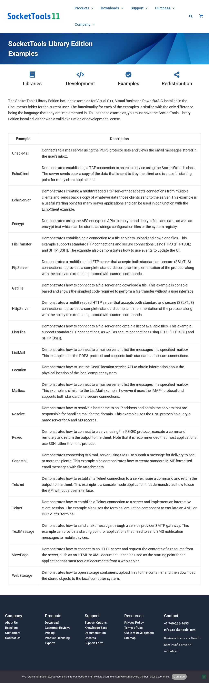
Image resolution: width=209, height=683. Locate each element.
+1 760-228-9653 (176, 623)
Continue (179, 676)
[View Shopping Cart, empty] (201, 16)
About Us (11, 622)
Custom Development (139, 633)
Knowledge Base (96, 628)
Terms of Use (133, 628)
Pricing (50, 633)
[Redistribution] (177, 75)
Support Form (94, 643)
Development (80, 83)
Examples (128, 83)
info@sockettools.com (180, 630)
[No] (204, 677)
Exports (50, 643)
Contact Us (12, 638)
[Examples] (129, 75)
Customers (12, 633)
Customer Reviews (57, 628)
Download (52, 622)
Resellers (11, 628)
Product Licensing (57, 638)
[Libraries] (32, 75)
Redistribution (177, 83)
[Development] (80, 75)
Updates (90, 638)
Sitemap (130, 638)
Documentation (95, 633)
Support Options (96, 622)
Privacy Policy (134, 622)
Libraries (32, 83)
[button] (91, 8)
